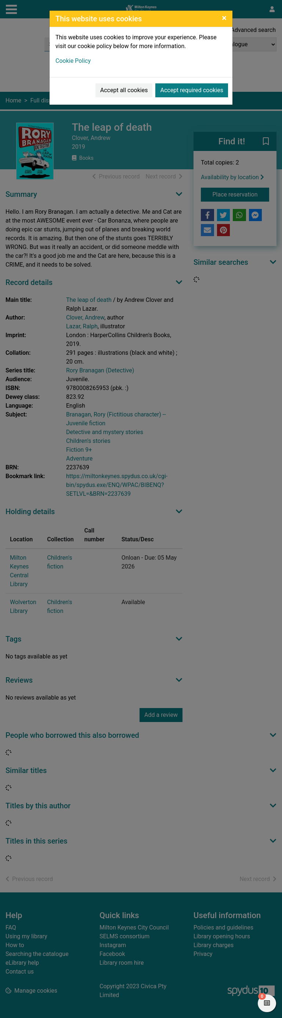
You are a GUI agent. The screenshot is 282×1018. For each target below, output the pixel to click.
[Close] (224, 18)
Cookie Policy (73, 60)
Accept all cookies (124, 90)
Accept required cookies (191, 90)
